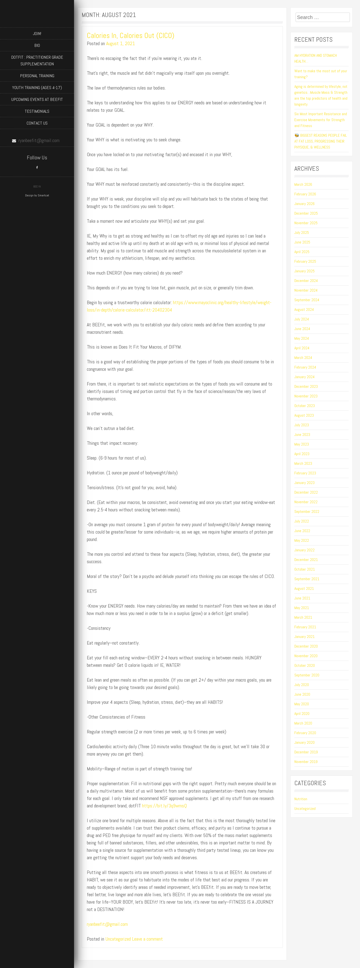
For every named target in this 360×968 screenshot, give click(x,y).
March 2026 (303, 184)
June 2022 (302, 530)
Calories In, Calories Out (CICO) (130, 35)
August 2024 (304, 309)
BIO (37, 45)
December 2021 (306, 559)
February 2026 (305, 194)
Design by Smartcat (37, 195)
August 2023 (304, 415)
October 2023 (304, 405)
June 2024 (302, 328)
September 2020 (306, 675)
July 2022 (301, 521)
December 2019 (306, 752)
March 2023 (303, 463)
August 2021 (304, 588)
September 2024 (306, 299)
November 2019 (306, 761)
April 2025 (301, 251)
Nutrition (300, 798)
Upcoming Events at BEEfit (37, 99)
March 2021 (303, 617)
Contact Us (37, 123)
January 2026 (304, 203)
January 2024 (304, 376)
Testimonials (37, 111)
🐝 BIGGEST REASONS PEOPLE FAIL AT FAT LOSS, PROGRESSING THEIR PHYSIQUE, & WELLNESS (320, 141)
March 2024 (303, 357)
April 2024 (301, 348)
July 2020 (301, 684)
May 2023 (301, 444)
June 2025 (302, 242)
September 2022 (306, 511)
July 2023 (301, 425)
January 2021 (304, 636)
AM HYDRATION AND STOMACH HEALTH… (315, 58)
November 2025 (306, 222)
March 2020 (303, 723)
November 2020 (306, 655)
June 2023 (302, 434)
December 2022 (306, 492)
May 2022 (301, 540)
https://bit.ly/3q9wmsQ (164, 805)
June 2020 (302, 694)
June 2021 (302, 598)
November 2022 (306, 501)
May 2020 (301, 704)
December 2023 (306, 386)
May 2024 (301, 338)
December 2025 (306, 213)
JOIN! (37, 33)
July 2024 (301, 319)
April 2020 (301, 713)
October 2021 (304, 569)
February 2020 (305, 732)
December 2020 (306, 646)
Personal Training (37, 75)
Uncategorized (118, 939)
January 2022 (304, 550)
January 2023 (304, 482)
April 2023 (301, 453)
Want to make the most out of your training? (320, 73)
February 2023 (305, 473)
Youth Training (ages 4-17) (37, 87)
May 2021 (301, 607)
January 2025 (304, 271)
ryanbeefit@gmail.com (107, 924)
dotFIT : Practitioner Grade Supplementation (37, 60)
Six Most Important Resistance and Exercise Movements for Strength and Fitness (320, 119)
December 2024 (306, 280)
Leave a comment (147, 939)
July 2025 (301, 232)
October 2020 (304, 665)
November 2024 (306, 290)
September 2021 (306, 578)
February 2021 (305, 627)
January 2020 (304, 742)
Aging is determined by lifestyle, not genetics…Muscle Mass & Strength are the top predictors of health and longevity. (320, 95)
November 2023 (306, 396)
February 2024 (305, 367)
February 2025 (305, 261)
